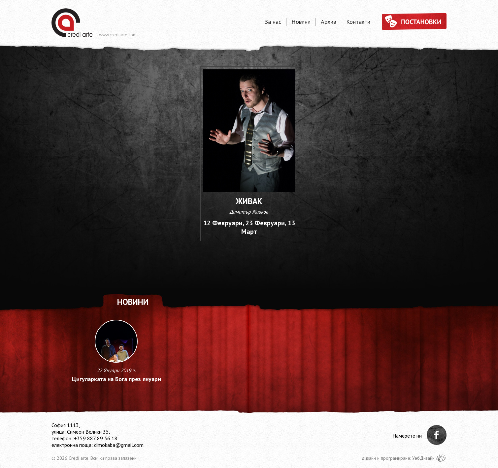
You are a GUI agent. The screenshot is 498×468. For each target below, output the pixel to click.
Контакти (358, 21)
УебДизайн (423, 458)
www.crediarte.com (118, 35)
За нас (273, 21)
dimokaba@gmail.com (119, 445)
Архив (328, 21)
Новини (301, 21)
